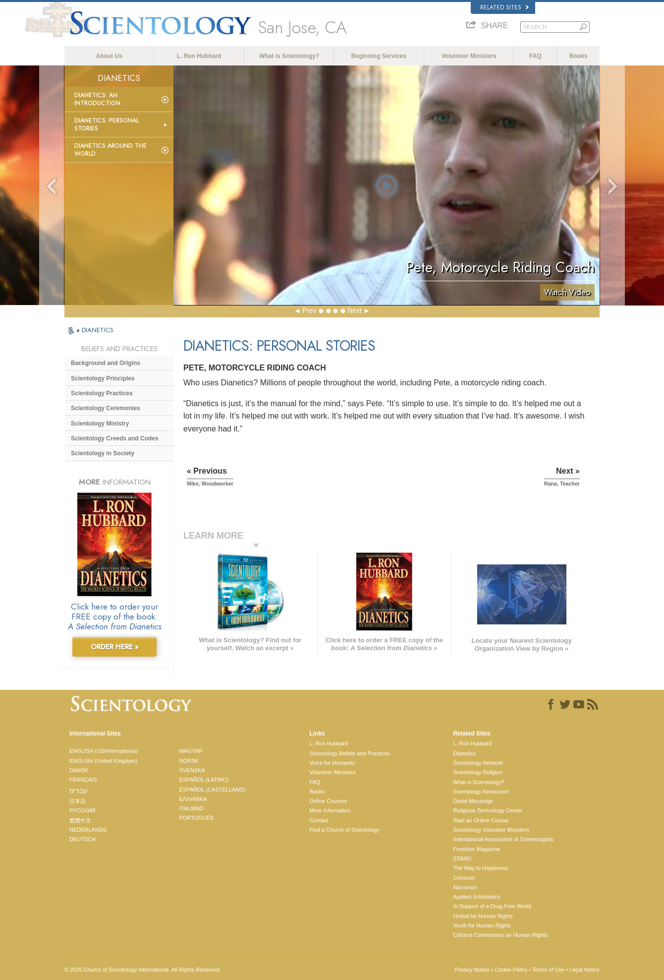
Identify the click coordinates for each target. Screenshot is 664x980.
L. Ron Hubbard (199, 56)
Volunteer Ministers (469, 56)
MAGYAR (191, 751)
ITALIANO (191, 808)
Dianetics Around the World (110, 149)
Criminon (464, 878)
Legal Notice (584, 970)
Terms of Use (548, 970)
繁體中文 (80, 820)
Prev (309, 310)
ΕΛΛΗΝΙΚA (193, 799)
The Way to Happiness (480, 868)
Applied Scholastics (476, 897)
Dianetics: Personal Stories (106, 124)
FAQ (535, 56)
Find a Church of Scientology (344, 830)
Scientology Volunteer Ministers (491, 830)
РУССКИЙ (82, 810)
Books (578, 56)
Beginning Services (378, 56)
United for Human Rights (482, 916)
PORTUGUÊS (196, 818)
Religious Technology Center (487, 810)
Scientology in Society (102, 453)
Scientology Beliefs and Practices (349, 753)
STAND (462, 858)
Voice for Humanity (332, 763)
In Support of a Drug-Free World (492, 906)
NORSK (189, 761)
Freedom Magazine (476, 849)
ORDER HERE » (115, 647)
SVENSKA (192, 770)
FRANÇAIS (83, 780)
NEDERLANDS (88, 830)
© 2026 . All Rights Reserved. (142, 970)
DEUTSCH (82, 839)
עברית (78, 791)
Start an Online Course (480, 820)
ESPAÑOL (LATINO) (204, 780)
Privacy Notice (471, 970)
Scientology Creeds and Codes (115, 438)
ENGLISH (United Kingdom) (103, 761)
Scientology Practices (102, 393)
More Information (329, 810)
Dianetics (464, 753)
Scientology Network (477, 763)
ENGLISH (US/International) (103, 751)
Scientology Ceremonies (105, 408)
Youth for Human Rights (481, 925)
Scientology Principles (103, 378)
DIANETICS (97, 330)
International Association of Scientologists (503, 839)
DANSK (78, 770)
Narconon (465, 887)
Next (354, 310)
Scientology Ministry (100, 423)
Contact (318, 820)
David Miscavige (473, 801)
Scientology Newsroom (481, 792)
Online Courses (328, 801)
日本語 (77, 801)
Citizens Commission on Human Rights (500, 935)
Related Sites (504, 7)
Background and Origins (105, 363)
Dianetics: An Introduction (97, 99)
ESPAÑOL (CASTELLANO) (212, 790)
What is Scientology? (289, 56)
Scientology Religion (477, 772)
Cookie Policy (511, 970)
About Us (109, 56)
